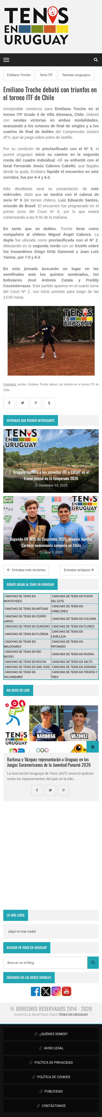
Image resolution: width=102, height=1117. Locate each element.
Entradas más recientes (26, 570)
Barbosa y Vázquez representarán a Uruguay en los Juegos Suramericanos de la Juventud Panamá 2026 (49, 762)
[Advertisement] (51, 855)
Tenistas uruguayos (76, 75)
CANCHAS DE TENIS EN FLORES (73, 626)
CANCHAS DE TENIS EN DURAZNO (27, 626)
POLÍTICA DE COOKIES (51, 1077)
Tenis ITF (46, 75)
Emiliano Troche (18, 75)
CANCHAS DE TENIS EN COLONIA (74, 618)
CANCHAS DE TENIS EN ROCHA (25, 661)
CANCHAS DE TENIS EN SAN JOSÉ (27, 667)
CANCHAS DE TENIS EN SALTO (72, 661)
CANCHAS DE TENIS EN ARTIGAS (26, 608)
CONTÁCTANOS (51, 1106)
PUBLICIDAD (51, 1091)
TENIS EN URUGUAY (73, 1015)
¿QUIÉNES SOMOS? (51, 1034)
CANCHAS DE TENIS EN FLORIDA (26, 634)
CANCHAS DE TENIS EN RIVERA (73, 654)
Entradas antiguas (79, 570)
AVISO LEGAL (51, 1048)
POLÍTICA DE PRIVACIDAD (51, 1063)
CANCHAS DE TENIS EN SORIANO (74, 667)
